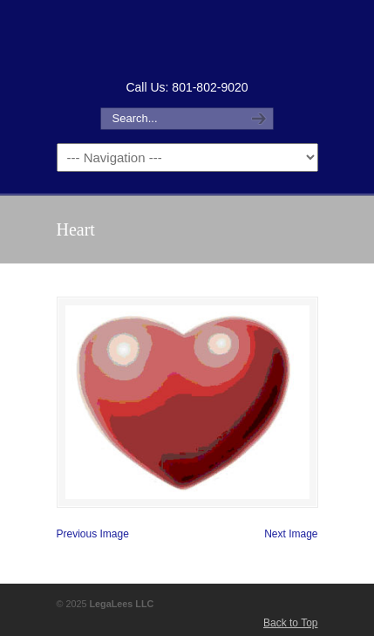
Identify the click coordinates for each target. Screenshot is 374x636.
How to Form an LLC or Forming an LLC (187, 38)
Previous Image (93, 534)
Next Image (290, 534)
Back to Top (290, 623)
